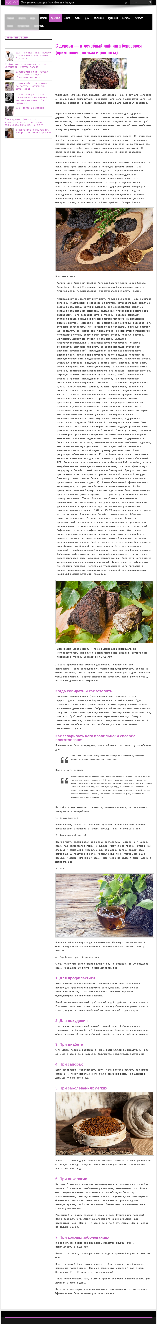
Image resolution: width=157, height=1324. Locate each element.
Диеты (77, 18)
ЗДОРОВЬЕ (55, 18)
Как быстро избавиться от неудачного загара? (42, 2)
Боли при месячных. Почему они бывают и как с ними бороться (33, 55)
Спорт (67, 18)
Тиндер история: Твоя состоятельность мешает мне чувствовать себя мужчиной (31, 98)
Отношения (99, 18)
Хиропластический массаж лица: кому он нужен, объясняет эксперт (32, 74)
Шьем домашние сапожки (30, 107)
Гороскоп (139, 18)
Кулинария (113, 18)
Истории (126, 18)
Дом (87, 18)
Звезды (43, 18)
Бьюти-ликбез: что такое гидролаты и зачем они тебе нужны (32, 86)
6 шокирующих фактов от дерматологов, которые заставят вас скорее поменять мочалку (26, 122)
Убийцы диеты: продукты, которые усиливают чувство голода (26, 65)
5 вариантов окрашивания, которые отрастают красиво (33, 131)
